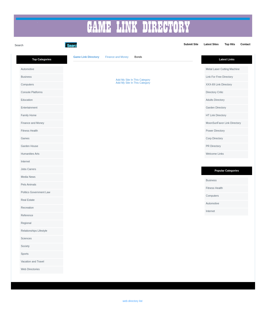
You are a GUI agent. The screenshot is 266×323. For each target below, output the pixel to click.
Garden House (29, 145)
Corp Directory (214, 138)
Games (25, 138)
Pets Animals (28, 184)
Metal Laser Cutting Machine (223, 69)
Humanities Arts (30, 153)
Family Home (29, 115)
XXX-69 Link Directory (219, 84)
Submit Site (191, 44)
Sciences (26, 238)
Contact (245, 44)
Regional (26, 222)
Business (26, 76)
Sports (25, 253)
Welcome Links (215, 153)
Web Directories (30, 269)
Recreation (27, 207)
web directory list (132, 300)
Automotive (27, 69)
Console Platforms (32, 92)
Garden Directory (216, 107)
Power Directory (215, 130)
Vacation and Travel (32, 261)
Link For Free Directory (219, 76)
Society (25, 246)
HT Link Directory (216, 115)
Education (27, 99)
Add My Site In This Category (133, 79)
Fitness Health (29, 130)
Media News (28, 176)
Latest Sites (211, 44)
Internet (25, 161)
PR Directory (213, 145)
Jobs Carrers (28, 169)
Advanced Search (90, 44)
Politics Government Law (35, 192)
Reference (27, 215)
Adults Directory (215, 99)
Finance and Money (32, 122)
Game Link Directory (86, 56)
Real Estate (28, 199)
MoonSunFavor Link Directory (223, 122)
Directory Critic (214, 92)
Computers (27, 84)
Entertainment (29, 107)
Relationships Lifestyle (34, 230)
